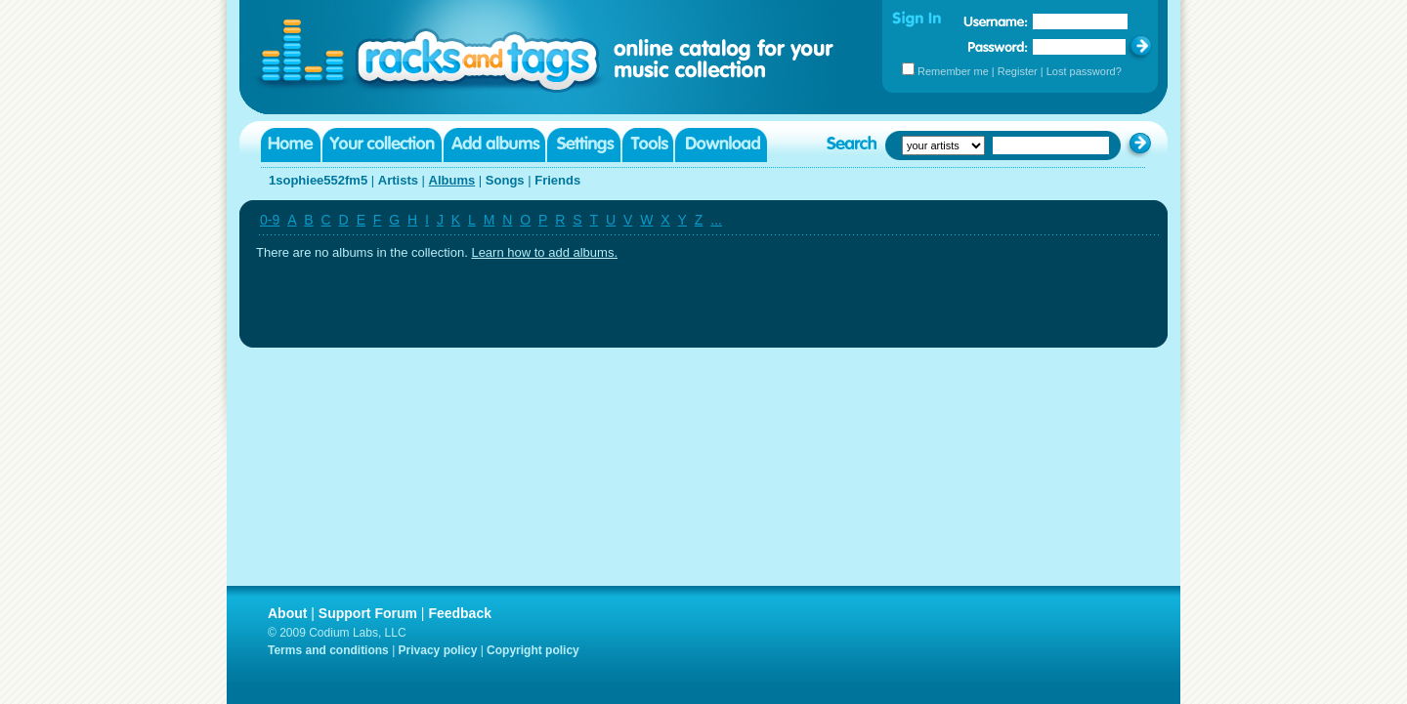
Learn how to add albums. (544, 252)
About (287, 613)
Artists (398, 180)
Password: (998, 46)
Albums (452, 180)
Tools (647, 145)
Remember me (953, 71)
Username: (995, 21)
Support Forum (368, 613)
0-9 (269, 220)
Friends (557, 180)
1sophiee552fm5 (318, 180)
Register (1018, 71)
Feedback (459, 613)
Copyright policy (533, 650)
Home (290, 145)
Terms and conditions (328, 650)
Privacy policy (438, 650)
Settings (583, 145)
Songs (505, 180)
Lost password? (1084, 71)
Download (721, 145)
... (716, 220)
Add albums (494, 145)
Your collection (382, 145)
